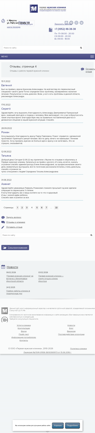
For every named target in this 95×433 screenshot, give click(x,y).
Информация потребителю (23, 337)
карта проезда (13, 27)
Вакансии (71, 331)
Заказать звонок (63, 24)
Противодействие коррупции (71, 334)
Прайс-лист (24, 334)
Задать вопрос (13, 217)
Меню (4, 56)
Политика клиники (78, 348)
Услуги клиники (24, 325)
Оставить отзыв (14, 227)
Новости (12, 267)
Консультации (24, 328)
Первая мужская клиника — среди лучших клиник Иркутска (50, 278)
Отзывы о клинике (15, 222)
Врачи (24, 331)
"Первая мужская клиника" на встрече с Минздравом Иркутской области (19, 278)
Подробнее (72, 425)
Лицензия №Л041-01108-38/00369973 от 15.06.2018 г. (47, 352)
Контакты (24, 340)
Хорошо (58, 425)
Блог (71, 328)
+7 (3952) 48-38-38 (65, 29)
